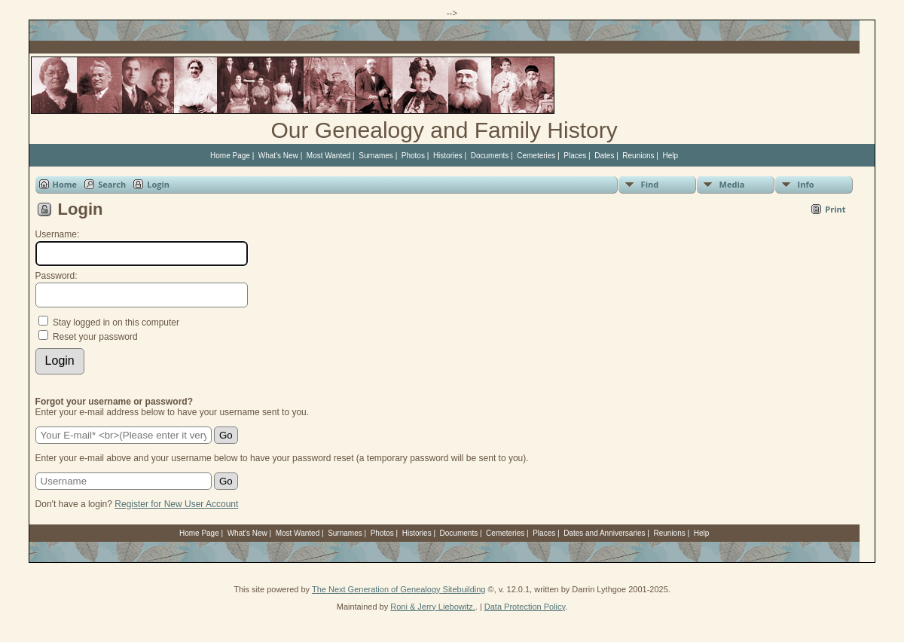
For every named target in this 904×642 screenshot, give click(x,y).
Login (158, 184)
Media (732, 184)
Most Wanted (329, 155)
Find (650, 184)
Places (574, 155)
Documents (490, 155)
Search (112, 184)
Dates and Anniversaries (604, 533)
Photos (413, 155)
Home (65, 184)
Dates (604, 155)
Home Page (230, 155)
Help (671, 155)
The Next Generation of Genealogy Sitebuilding (399, 589)
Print (835, 209)
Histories (448, 155)
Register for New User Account (176, 504)
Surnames (376, 155)
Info (806, 184)
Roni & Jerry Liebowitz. (432, 606)
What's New (278, 155)
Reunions (638, 155)
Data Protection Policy (524, 606)
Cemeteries (536, 155)
